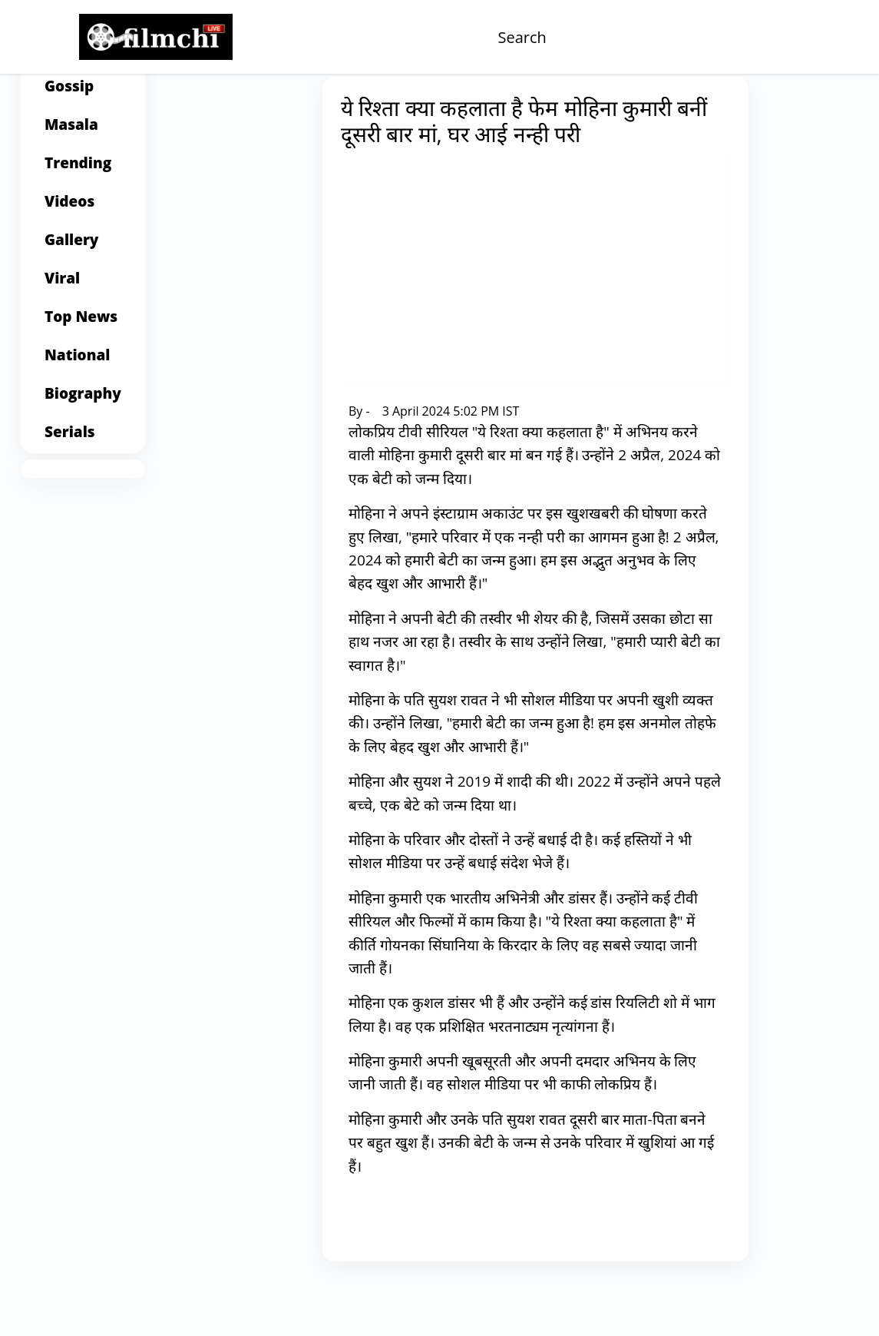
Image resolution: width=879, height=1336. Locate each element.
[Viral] (83, 327)
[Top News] (83, 365)
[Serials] (83, 481)
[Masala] (83, 173)
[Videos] (83, 250)
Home (258, 109)
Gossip (301, 109)
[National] (83, 404)
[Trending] (83, 212)
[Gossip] (83, 135)
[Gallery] (83, 288)
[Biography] (83, 442)
